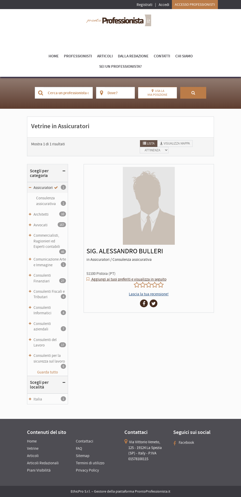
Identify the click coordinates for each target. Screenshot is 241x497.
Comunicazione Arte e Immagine (50, 262)
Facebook (183, 442)
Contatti (162, 55)
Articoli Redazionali (43, 462)
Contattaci (84, 441)
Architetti (50, 214)
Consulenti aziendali (50, 326)
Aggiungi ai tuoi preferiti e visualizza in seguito (128, 279)
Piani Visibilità (39, 470)
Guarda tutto (47, 372)
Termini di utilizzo (90, 462)
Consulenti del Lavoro (50, 342)
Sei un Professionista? (120, 66)
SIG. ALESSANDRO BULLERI (124, 251)
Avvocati (50, 224)
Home (54, 55)
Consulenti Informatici (50, 310)
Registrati (144, 4)
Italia (50, 398)
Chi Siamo (184, 55)
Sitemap (82, 455)
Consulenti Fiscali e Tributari (50, 294)
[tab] (148, 143)
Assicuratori (50, 187)
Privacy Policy (87, 470)
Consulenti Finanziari (50, 278)
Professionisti (78, 55)
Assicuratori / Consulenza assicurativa (121, 259)
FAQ (79, 448)
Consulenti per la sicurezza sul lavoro (50, 359)
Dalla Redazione (133, 55)
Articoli (105, 55)
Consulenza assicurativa (51, 200)
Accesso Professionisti (195, 4)
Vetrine (32, 448)
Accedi (164, 4)
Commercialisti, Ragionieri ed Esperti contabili (50, 242)
